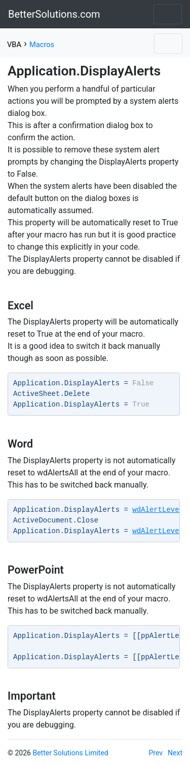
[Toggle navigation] (168, 14)
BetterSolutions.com (54, 14)
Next (175, 753)
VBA (14, 44)
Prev (156, 753)
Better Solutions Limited (70, 753)
